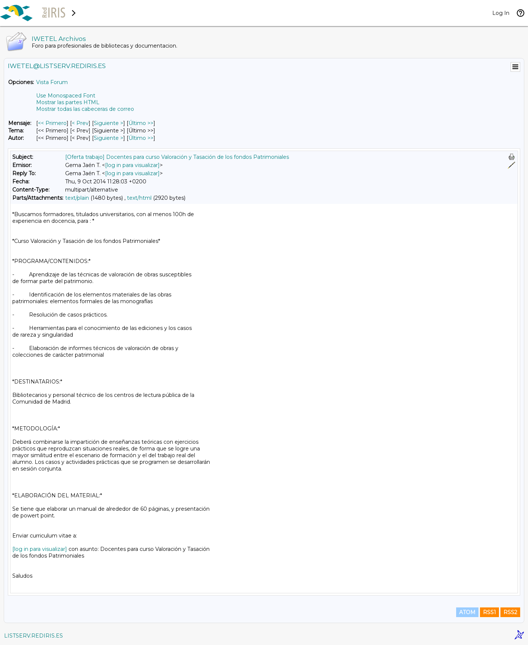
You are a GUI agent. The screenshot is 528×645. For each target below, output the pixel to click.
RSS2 (510, 612)
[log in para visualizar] (132, 165)
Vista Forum (52, 82)
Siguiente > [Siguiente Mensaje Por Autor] (108, 138)
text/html (139, 198)
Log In (500, 13)
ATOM (467, 612)
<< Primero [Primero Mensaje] (52, 123)
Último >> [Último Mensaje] (140, 123)
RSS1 (489, 612)
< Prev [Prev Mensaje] (80, 123)
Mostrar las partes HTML (67, 102)
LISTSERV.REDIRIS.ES (33, 635)
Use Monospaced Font (65, 95)
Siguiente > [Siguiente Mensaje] (108, 123)
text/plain (77, 198)
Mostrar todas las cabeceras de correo (85, 109)
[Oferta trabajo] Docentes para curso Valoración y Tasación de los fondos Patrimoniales (177, 157)
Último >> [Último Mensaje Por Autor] (140, 138)
